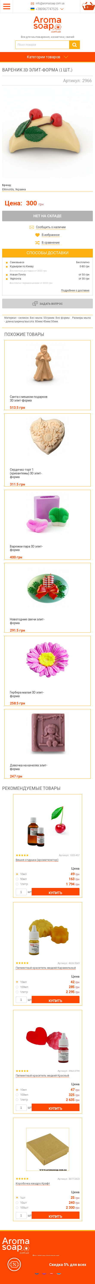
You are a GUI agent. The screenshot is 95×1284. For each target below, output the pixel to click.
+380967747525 (47, 9)
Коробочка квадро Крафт (33, 1183)
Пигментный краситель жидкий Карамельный (46, 967)
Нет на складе (47, 216)
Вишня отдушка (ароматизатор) (37, 859)
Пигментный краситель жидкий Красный (42, 1075)
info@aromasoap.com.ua (50, 3)
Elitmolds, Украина (14, 189)
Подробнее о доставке (75, 290)
